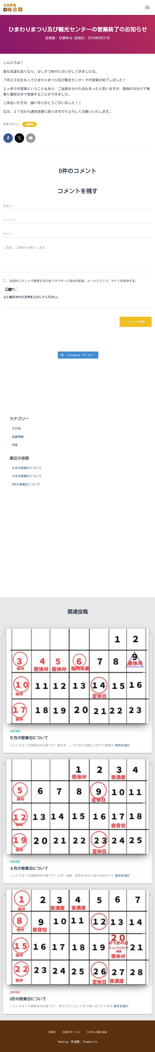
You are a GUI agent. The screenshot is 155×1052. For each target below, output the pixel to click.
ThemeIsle (90, 1041)
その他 (16, 428)
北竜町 (52, 1032)
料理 (15, 444)
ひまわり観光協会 (97, 1032)
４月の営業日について (27, 476)
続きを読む (122, 745)
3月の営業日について (26, 484)
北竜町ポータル (71, 1032)
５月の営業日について (27, 467)
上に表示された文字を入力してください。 (31, 297)
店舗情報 (29, 124)
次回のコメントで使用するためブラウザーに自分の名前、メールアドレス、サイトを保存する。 (74, 280)
